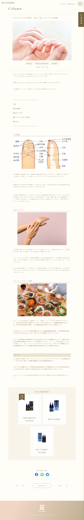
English (63, 4)
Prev (23, 485)
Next (60, 485)
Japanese (71, 4)
